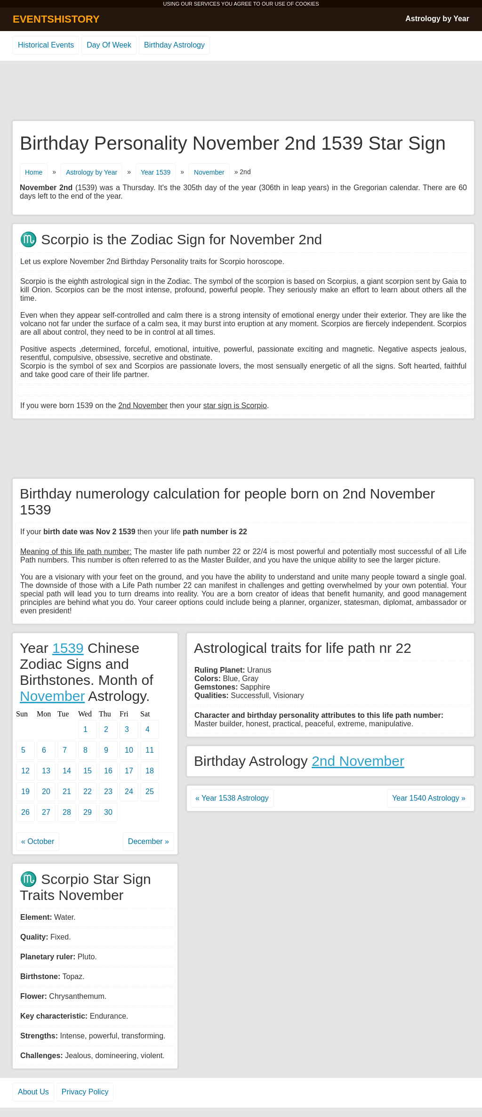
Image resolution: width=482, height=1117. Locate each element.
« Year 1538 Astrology (232, 798)
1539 (68, 648)
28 (67, 812)
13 (46, 771)
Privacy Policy (85, 1092)
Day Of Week (109, 45)
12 (25, 771)
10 (129, 750)
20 (46, 792)
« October (37, 841)
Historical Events (46, 45)
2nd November (358, 761)
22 (87, 792)
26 (25, 812)
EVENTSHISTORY (56, 19)
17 (129, 771)
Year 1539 (155, 172)
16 (108, 771)
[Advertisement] (241, 91)
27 (46, 812)
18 (149, 771)
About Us (33, 1092)
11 (149, 750)
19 (25, 792)
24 (129, 792)
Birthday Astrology (174, 45)
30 (108, 812)
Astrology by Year (437, 19)
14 (67, 771)
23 (108, 792)
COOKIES (307, 4)
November (209, 172)
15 (87, 771)
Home (33, 172)
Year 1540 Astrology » (429, 798)
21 (67, 792)
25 (149, 792)
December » (148, 841)
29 (87, 812)
